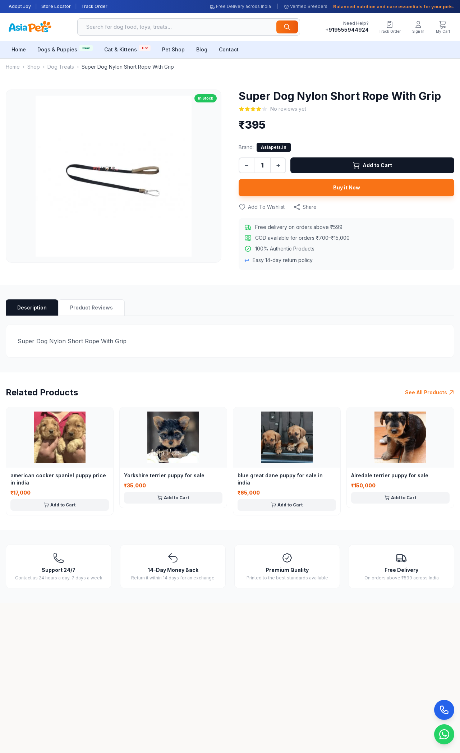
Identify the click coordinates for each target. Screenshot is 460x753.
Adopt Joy (20, 6)
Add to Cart (372, 165)
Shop (33, 67)
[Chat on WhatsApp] (444, 734)
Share (305, 207)
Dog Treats (60, 67)
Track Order (94, 6)
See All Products (429, 392)
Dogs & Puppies (65, 48)
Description (32, 307)
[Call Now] (444, 710)
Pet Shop (173, 49)
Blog (201, 49)
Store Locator (56, 6)
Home (19, 49)
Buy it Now (346, 187)
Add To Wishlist (262, 207)
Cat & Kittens (127, 48)
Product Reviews (91, 307)
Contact (229, 49)
